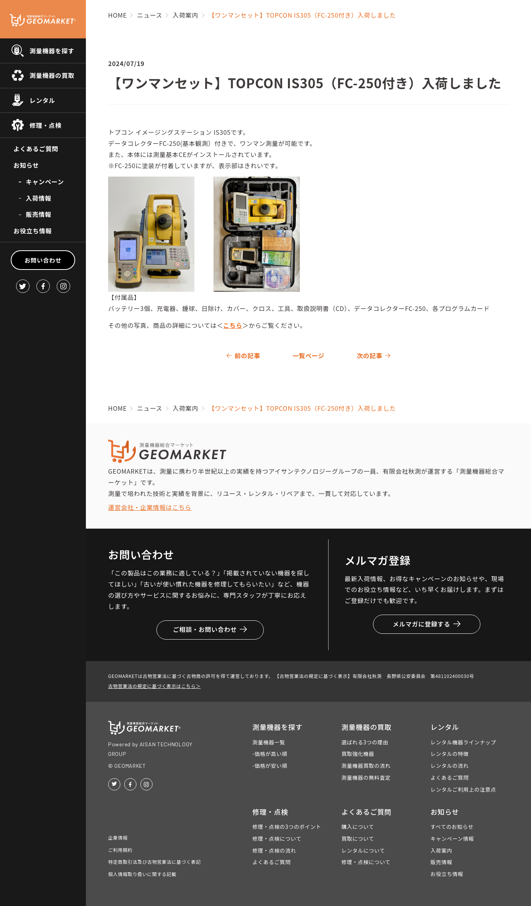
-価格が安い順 (269, 765)
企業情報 (118, 837)
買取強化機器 (357, 753)
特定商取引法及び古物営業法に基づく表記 (154, 861)
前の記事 (247, 355)
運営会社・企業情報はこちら (149, 507)
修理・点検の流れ (274, 850)
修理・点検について (276, 838)
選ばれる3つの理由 (364, 742)
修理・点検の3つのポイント (286, 826)
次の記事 (369, 355)
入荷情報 (38, 198)
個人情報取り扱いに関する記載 (142, 874)
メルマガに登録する (426, 623)
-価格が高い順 (269, 753)
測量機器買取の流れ (366, 765)
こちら (232, 325)
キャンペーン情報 (452, 838)
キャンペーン (45, 181)
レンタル (42, 100)
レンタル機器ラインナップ (463, 742)
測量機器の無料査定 (366, 777)
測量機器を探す (52, 50)
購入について (357, 826)
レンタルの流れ (450, 765)
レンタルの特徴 (450, 753)
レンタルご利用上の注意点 (463, 789)
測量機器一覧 (268, 742)
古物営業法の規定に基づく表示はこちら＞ (154, 686)
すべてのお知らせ (452, 826)
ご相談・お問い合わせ (210, 629)
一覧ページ (308, 355)
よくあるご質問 (35, 148)
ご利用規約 (120, 849)
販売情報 (38, 214)
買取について (357, 838)
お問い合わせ (43, 260)
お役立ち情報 (32, 230)
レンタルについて (363, 850)
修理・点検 (46, 125)
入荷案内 (441, 850)
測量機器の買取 (52, 75)
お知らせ (26, 165)
